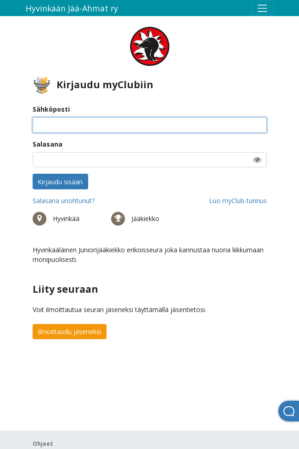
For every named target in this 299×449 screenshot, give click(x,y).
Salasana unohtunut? (64, 200)
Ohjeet (43, 444)
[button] (257, 159)
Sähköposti (51, 109)
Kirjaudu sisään (60, 181)
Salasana (47, 144)
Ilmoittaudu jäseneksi (69, 331)
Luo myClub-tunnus (238, 200)
